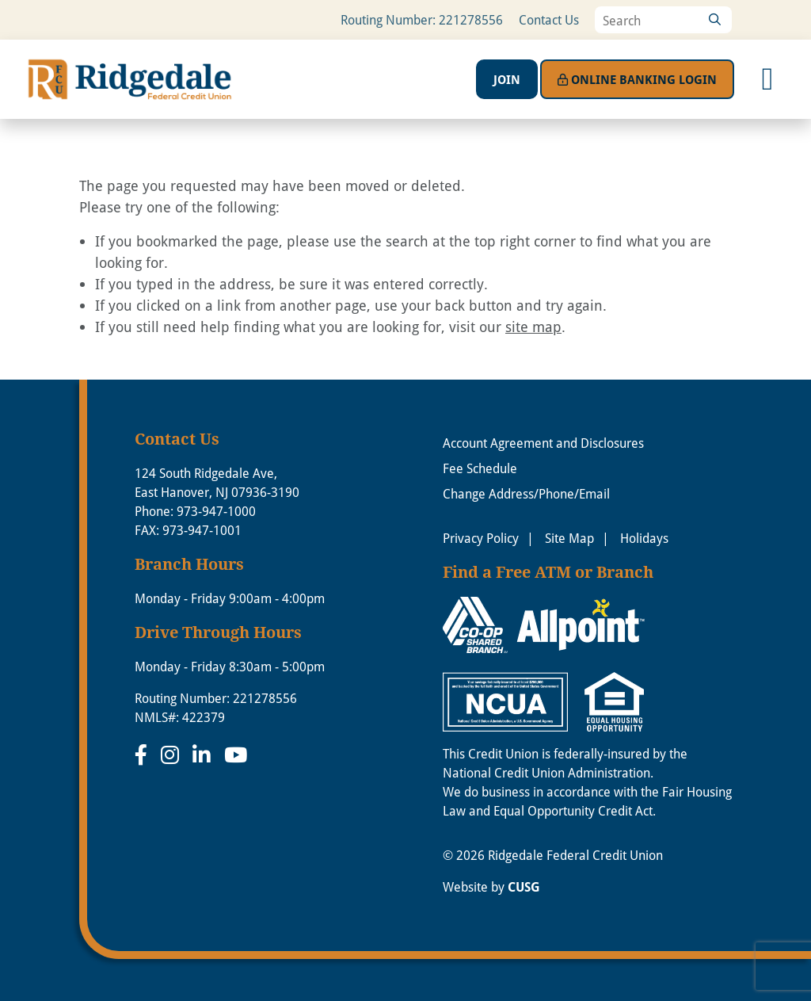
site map (533, 326)
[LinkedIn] (204, 754)
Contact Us (549, 19)
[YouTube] (235, 754)
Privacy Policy (481, 537)
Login (637, 79)
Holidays (644, 537)
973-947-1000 (216, 510)
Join (506, 79)
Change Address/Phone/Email (526, 493)
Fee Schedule (480, 468)
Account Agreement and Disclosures (543, 442)
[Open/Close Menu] (767, 79)
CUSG (524, 887)
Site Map (569, 537)
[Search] (714, 19)
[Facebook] (144, 754)
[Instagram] (173, 754)
